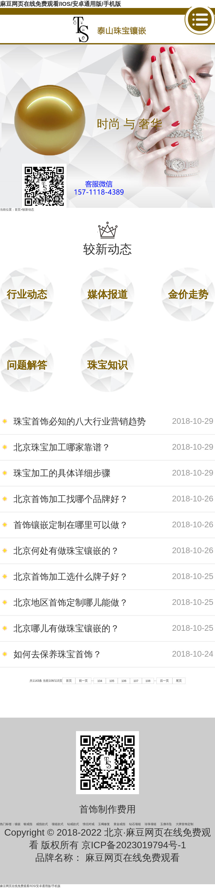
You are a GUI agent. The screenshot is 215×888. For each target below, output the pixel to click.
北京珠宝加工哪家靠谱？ (113, 447)
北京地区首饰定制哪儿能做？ (113, 603)
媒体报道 (107, 294)
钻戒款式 (73, 824)
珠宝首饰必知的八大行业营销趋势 (113, 421)
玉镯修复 (104, 824)
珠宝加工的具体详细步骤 (113, 473)
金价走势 (188, 294)
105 (111, 681)
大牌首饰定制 (184, 824)
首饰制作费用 (107, 809)
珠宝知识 (107, 365)
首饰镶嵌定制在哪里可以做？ (113, 525)
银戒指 (28, 824)
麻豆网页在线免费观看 (132, 857)
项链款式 (57, 824)
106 (123, 681)
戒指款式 (42, 824)
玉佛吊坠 (166, 824)
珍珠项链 (150, 824)
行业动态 (27, 294)
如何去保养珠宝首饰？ (113, 654)
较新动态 (28, 209)
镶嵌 (18, 824)
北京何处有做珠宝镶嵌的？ (113, 551)
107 (136, 681)
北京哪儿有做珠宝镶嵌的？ (113, 628)
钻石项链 (135, 824)
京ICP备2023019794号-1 (133, 845)
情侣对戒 (88, 824)
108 (148, 681)
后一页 (164, 680)
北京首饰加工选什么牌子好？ (113, 577)
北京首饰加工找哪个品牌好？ (113, 499)
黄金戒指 (119, 824)
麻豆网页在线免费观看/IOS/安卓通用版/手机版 (60, 4)
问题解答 (27, 365)
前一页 (83, 680)
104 (99, 681)
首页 (18, 209)
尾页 (179, 680)
